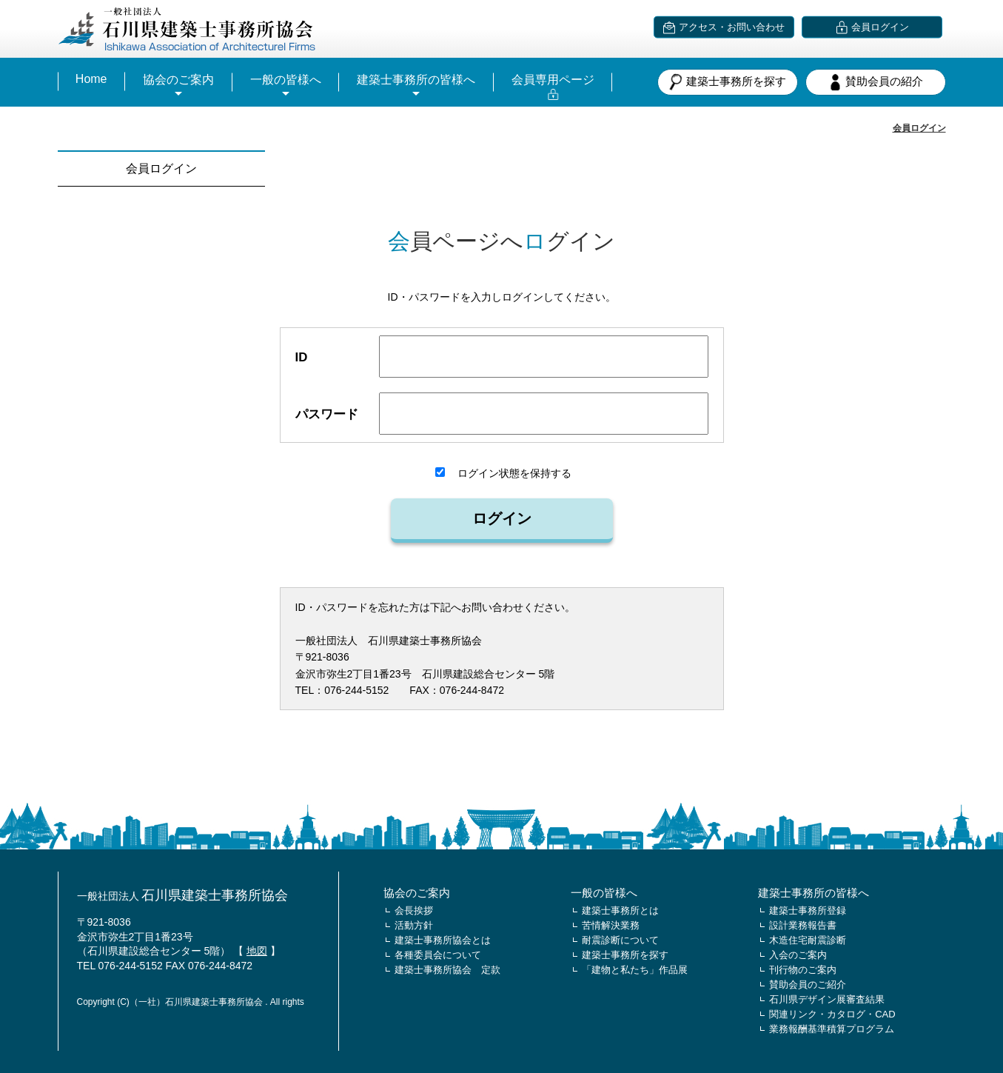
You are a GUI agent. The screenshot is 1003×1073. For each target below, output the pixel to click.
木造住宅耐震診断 (807, 940)
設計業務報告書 (802, 925)
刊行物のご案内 (802, 969)
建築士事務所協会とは (443, 940)
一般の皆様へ (285, 79)
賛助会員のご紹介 (807, 984)
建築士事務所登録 (807, 910)
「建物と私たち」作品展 (635, 969)
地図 (256, 951)
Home (91, 79)
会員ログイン (919, 128)
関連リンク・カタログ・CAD (832, 1014)
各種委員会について (438, 954)
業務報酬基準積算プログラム (831, 1028)
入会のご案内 (798, 954)
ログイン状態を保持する (503, 473)
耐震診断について (620, 940)
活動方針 (414, 925)
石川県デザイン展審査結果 (827, 999)
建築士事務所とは (620, 910)
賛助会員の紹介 (875, 82)
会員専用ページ (552, 79)
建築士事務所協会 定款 (447, 969)
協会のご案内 (178, 79)
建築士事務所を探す (727, 82)
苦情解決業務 (611, 925)
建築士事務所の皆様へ (416, 79)
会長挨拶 (414, 910)
